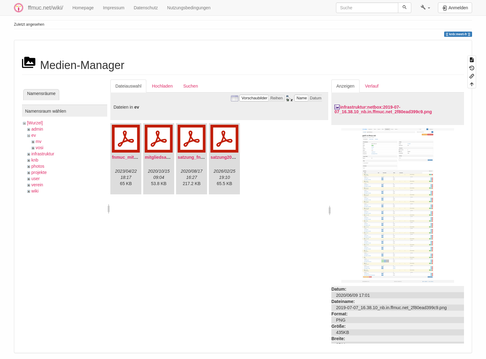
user (35, 178)
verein (37, 184)
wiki (34, 190)
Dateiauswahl (128, 86)
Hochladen (162, 86)
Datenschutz (146, 7)
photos (37, 166)
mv (39, 141)
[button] (425, 7)
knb (34, 160)
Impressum (113, 7)
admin (37, 129)
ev (33, 135)
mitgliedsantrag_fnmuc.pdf (173, 157)
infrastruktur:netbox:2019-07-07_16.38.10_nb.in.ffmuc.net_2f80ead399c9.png (383, 109)
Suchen (190, 86)
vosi (39, 147)
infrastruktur (42, 153)
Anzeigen (345, 86)
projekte (39, 172)
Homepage (83, 7)
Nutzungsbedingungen (188, 7)
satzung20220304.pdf (232, 157)
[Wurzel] (35, 122)
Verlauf (372, 86)
